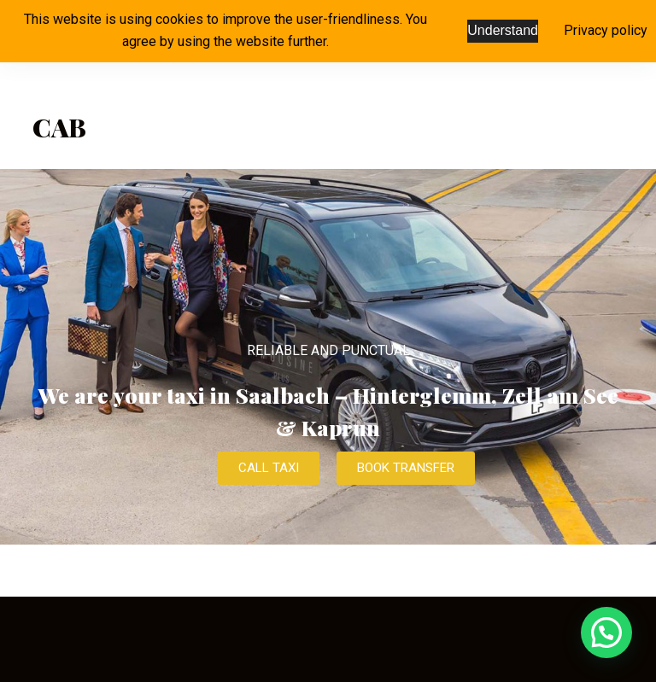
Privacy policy (605, 30)
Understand (502, 30)
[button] (606, 632)
